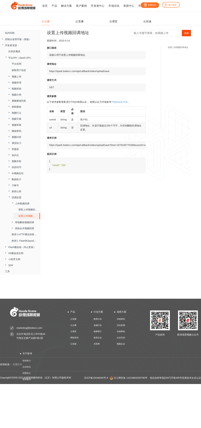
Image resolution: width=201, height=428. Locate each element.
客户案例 (81, 5)
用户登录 (170, 5)
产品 (54, 5)
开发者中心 (97, 5)
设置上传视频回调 (28, 216)
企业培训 (121, 337)
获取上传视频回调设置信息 (29, 209)
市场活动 (113, 5)
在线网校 (121, 331)
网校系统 (74, 337)
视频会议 (121, 344)
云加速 (73, 344)
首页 (45, 5)
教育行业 (98, 319)
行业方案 (98, 311)
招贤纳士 (27, 373)
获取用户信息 (19, 70)
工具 (7, 271)
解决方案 (66, 5)
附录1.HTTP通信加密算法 (25, 234)
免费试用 (150, 5)
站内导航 (10, 33)
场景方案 (121, 311)
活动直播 (121, 325)
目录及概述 (14, 51)
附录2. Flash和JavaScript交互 (26, 240)
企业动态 (27, 367)
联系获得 (27, 379)
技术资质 (27, 385)
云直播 (73, 319)
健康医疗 (98, 331)
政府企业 (98, 337)
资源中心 (128, 5)
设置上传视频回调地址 (178, 47)
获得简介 (27, 360)
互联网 (97, 344)
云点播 (73, 325)
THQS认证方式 (119, 102)
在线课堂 (121, 319)
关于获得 (27, 353)
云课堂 (73, 331)
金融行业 (98, 325)
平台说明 (16, 63)
